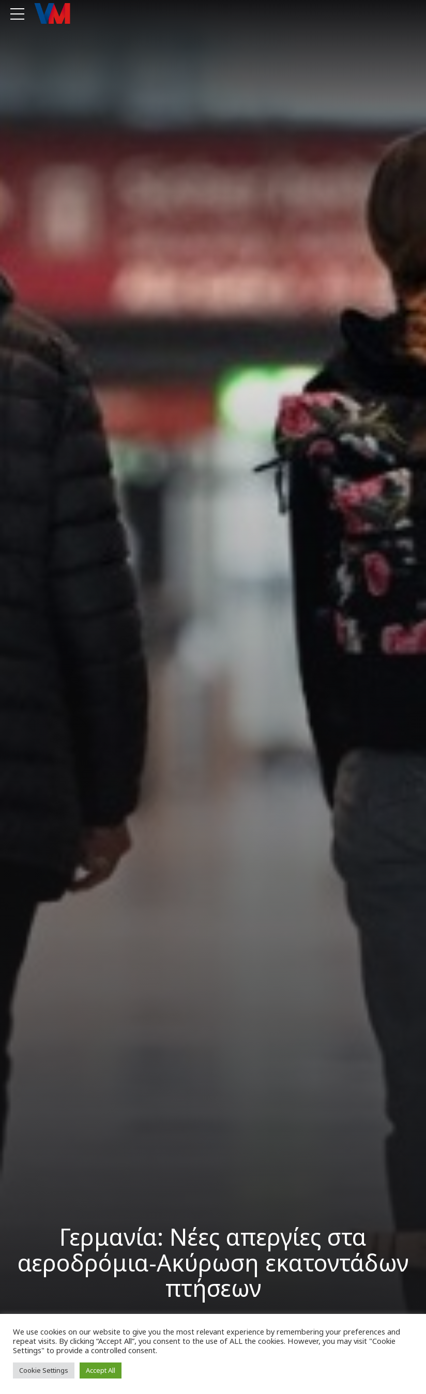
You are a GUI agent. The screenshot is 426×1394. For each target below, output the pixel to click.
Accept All (100, 1370)
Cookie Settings (43, 1370)
